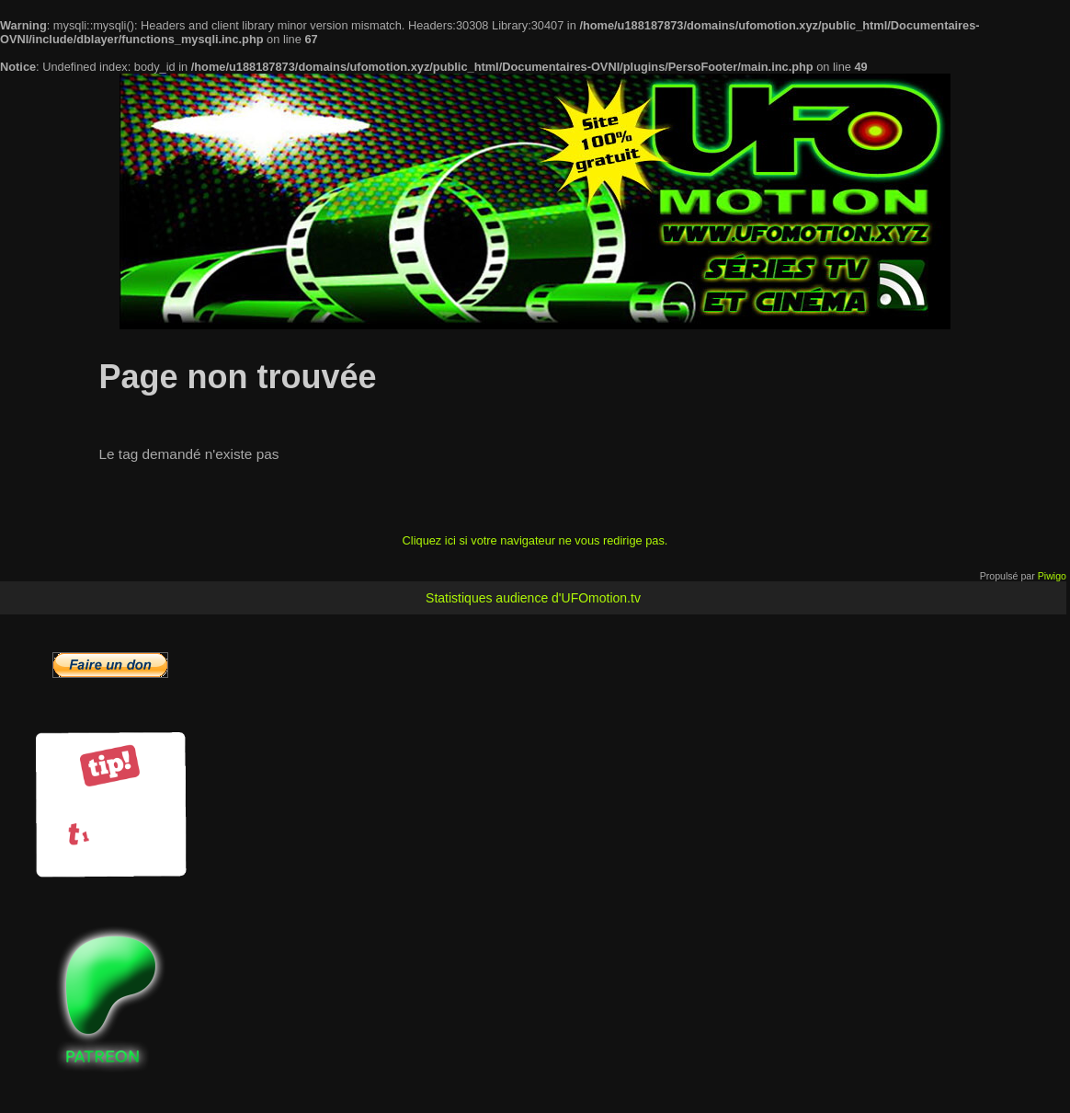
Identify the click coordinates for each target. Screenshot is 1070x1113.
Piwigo (1052, 575)
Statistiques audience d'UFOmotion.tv (533, 598)
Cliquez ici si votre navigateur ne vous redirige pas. (535, 540)
